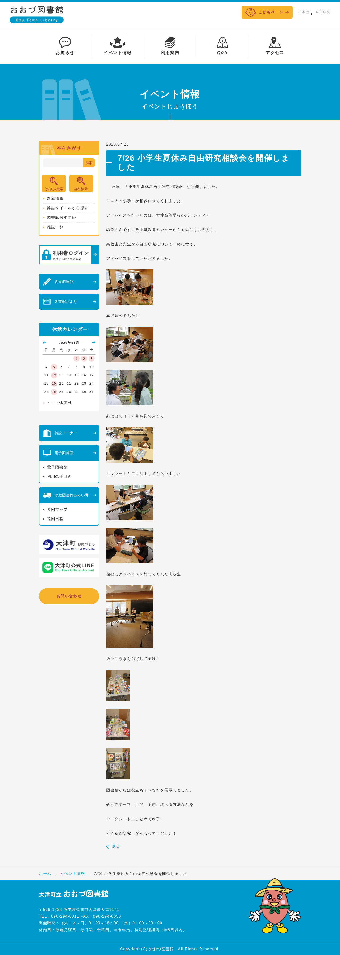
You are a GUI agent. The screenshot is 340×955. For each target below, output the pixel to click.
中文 (327, 12)
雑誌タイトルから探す (68, 208)
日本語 (303, 12)
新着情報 (55, 198)
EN (316, 12)
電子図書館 (57, 467)
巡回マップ (57, 510)
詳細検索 (81, 189)
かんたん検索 (54, 189)
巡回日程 (55, 519)
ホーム (45, 874)
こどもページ (264, 12)
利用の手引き (59, 476)
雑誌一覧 (55, 227)
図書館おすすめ (61, 217)
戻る (116, 846)
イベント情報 (72, 874)
